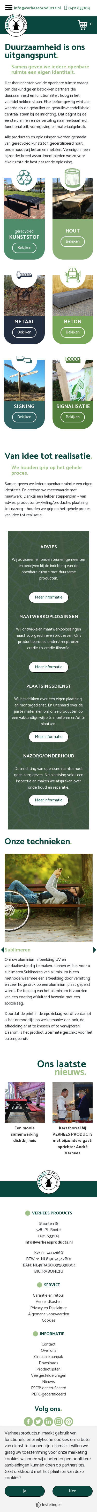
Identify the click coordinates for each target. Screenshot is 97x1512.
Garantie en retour (48, 1295)
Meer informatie (48, 597)
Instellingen (49, 1504)
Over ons (48, 1350)
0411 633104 (79, 8)
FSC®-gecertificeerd (48, 1388)
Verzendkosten (49, 1301)
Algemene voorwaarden (48, 1314)
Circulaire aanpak (48, 1356)
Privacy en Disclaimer (48, 1307)
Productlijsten (48, 1369)
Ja (24, 1491)
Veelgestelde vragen (48, 1375)
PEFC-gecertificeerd (48, 1394)
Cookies (48, 1320)
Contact (49, 1344)
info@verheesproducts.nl (37, 8)
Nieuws (48, 1381)
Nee (72, 1491)
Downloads (48, 1363)
